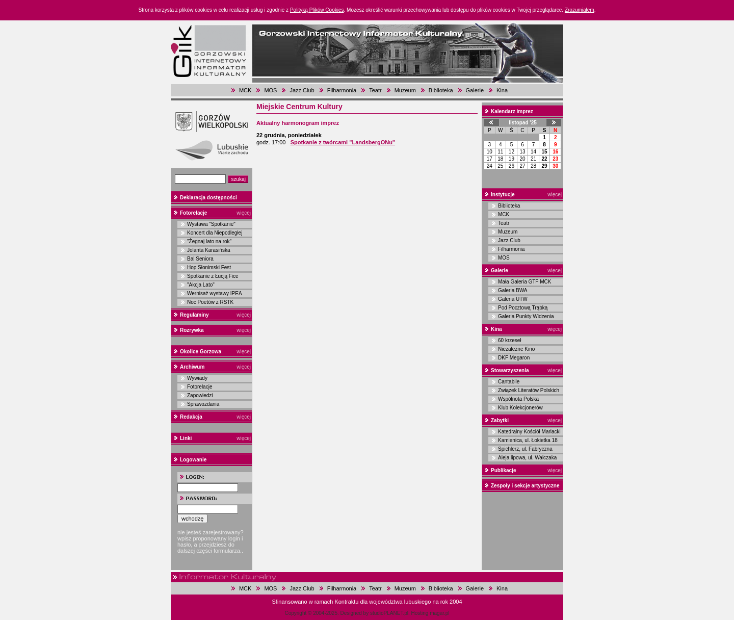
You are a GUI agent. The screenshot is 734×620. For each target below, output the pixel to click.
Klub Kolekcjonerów (520, 407)
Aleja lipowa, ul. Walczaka (527, 457)
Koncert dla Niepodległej (214, 233)
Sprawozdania (203, 404)
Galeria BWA (512, 290)
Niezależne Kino (516, 349)
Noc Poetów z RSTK (210, 302)
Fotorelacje (193, 213)
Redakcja (191, 417)
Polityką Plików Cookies (317, 10)
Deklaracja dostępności (208, 197)
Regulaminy (194, 315)
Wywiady (197, 378)
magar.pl (439, 613)
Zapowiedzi (200, 395)
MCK (245, 90)
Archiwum (192, 367)
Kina (502, 90)
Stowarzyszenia (510, 370)
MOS (270, 90)
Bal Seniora (200, 259)
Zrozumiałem (579, 10)
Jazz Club (302, 90)
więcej (244, 213)
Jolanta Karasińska (208, 250)
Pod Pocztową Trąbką (522, 308)
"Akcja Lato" (201, 285)
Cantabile (508, 381)
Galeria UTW (513, 299)
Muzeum (405, 90)
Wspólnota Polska (518, 399)
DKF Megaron (514, 357)
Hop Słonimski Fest (209, 267)
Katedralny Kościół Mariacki (529, 431)
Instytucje (503, 194)
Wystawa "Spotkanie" (211, 224)
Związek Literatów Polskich (528, 390)
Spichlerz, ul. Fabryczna (525, 449)
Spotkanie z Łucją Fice (213, 276)
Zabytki (500, 420)
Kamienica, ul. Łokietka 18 (528, 440)
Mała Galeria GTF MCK (524, 282)
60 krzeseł (509, 340)
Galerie (475, 90)
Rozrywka (192, 330)
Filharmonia (341, 90)
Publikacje (503, 470)
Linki (186, 438)
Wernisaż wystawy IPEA (214, 293)
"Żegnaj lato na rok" (209, 241)
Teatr (375, 90)
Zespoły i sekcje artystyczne (525, 485)
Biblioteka (441, 90)
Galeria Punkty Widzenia (526, 316)
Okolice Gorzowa (200, 351)
